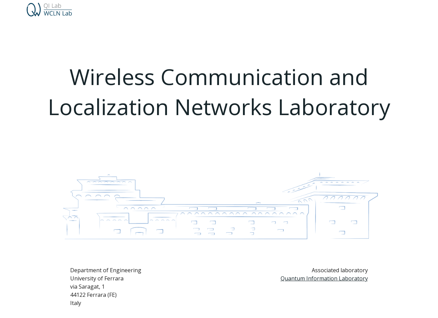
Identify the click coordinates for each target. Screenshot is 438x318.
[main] (219, 92)
